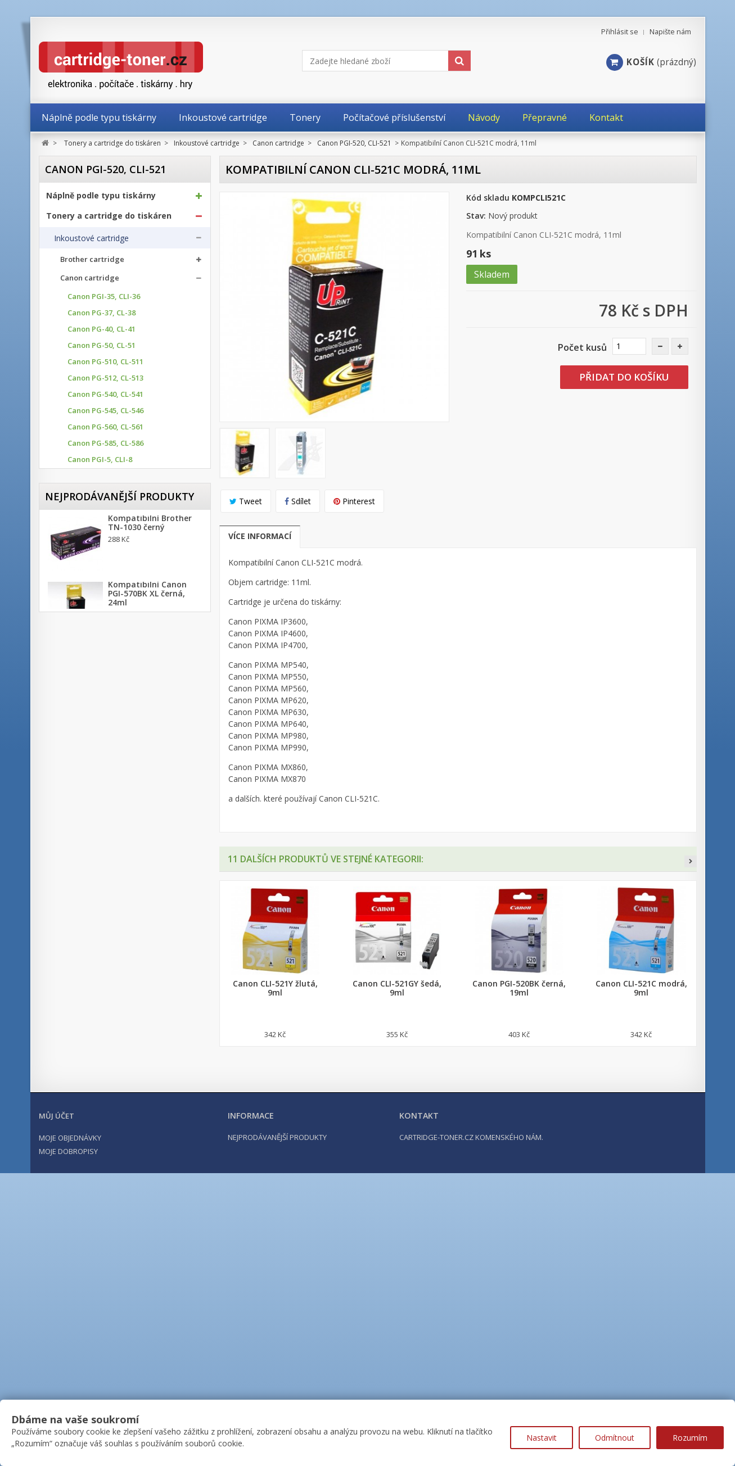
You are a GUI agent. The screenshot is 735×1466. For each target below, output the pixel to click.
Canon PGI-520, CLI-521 (108, 479)
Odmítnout (614, 1437)
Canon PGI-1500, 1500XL (109, 577)
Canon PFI (84, 757)
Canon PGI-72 (91, 659)
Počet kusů (582, 347)
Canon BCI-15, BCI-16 (103, 691)
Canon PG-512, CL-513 (105, 382)
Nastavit (541, 1437)
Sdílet (298, 501)
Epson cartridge (89, 780)
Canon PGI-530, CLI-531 (107, 512)
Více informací (259, 536)
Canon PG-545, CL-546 (105, 414)
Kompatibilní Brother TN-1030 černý (150, 1035)
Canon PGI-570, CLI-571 (107, 545)
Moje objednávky (70, 1387)
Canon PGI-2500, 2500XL (109, 594)
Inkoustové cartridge (91, 242)
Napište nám (670, 32)
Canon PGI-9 (89, 626)
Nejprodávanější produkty (119, 1003)
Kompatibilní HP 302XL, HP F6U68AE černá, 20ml (154, 1234)
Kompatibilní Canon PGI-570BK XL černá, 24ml (147, 1105)
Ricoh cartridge (88, 817)
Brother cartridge (92, 263)
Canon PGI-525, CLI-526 (107, 496)
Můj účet (56, 1365)
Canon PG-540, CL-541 (105, 398)
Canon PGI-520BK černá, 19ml (519, 988)
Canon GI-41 (88, 724)
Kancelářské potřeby (88, 936)
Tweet (245, 501)
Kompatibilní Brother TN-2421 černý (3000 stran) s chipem (150, 1172)
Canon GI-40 (88, 708)
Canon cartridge (89, 282)
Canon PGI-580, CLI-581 (107, 561)
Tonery (67, 844)
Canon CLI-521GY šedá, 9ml (397, 988)
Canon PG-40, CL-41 (101, 333)
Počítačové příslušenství (95, 957)
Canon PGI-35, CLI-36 (103, 300)
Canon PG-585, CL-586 (105, 447)
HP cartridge (83, 799)
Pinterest (354, 501)
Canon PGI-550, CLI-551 (107, 528)
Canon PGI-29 (91, 642)
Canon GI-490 (90, 740)
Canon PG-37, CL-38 (101, 316)
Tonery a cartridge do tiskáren (109, 219)
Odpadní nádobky (86, 888)
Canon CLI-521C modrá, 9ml (641, 988)
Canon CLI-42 (90, 675)
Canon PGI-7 (89, 610)
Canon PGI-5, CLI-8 (99, 463)
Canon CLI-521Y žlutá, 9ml (275, 988)
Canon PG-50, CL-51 (101, 349)
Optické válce (78, 866)
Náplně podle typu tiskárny (101, 199)
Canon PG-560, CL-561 (105, 431)
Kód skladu (487, 197)
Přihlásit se (619, 32)
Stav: (476, 215)
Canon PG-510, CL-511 (105, 365)
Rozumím (690, 1437)
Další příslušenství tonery (99, 909)
